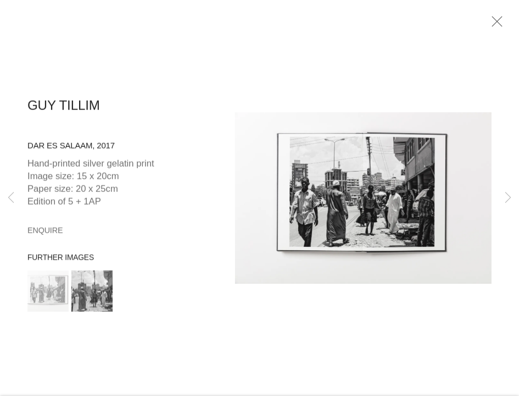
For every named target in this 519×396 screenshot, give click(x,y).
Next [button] (508, 198)
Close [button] (495, 24)
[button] (48, 293)
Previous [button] (11, 198)
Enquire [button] (45, 232)
